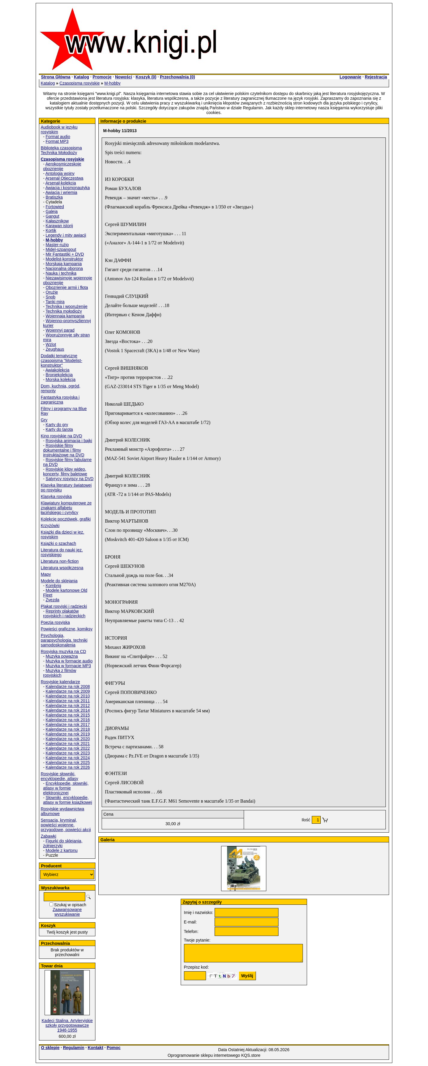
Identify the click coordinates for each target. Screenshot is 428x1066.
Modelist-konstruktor (64, 259)
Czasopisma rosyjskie (79, 83)
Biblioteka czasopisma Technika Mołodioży (61, 150)
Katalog (81, 77)
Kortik (51, 230)
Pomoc (114, 1047)
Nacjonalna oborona (64, 268)
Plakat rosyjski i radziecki (64, 606)
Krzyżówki (50, 525)
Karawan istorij (59, 225)
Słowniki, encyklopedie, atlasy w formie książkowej (67, 800)
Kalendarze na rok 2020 (68, 738)
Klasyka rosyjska (56, 496)
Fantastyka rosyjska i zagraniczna (60, 399)
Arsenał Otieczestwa (64, 178)
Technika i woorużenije (66, 306)
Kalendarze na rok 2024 (68, 757)
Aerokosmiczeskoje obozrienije (62, 166)
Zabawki (48, 836)
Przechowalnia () (177, 77)
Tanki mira (54, 301)
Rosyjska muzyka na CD (63, 651)
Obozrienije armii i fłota (67, 287)
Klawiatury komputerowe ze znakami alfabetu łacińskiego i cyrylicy (66, 508)
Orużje (52, 292)
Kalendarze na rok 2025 (68, 762)
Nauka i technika (61, 273)
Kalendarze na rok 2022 (68, 748)
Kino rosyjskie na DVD (61, 436)
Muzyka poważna (62, 656)
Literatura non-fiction (60, 561)
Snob (51, 297)
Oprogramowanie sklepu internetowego (204, 1055)
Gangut (52, 216)
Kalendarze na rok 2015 (68, 715)
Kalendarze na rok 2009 (68, 691)
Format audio (58, 136)
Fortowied (55, 206)
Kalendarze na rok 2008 (68, 686)
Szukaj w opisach (70, 904)
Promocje (101, 77)
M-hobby (112, 83)
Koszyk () (146, 77)
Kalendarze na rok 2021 (68, 743)
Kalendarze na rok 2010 (68, 696)
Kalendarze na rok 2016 (68, 719)
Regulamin (73, 1047)
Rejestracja (376, 77)
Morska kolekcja (60, 379)
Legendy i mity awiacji (66, 235)
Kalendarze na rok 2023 (68, 753)
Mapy (46, 574)
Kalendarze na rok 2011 (68, 700)
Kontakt (95, 1047)
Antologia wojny (60, 173)
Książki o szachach (58, 543)
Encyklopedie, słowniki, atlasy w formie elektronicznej (66, 788)
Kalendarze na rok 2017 (68, 724)
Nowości (123, 77)
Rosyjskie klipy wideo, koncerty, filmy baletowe (65, 471)
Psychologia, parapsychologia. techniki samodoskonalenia (64, 640)
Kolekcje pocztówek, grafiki (66, 519)
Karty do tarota (59, 429)
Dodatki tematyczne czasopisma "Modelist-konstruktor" (61, 360)
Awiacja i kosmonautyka (67, 187)
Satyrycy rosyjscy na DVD (70, 478)
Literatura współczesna (62, 567)
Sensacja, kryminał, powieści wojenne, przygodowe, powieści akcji (66, 825)
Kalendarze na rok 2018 (68, 729)
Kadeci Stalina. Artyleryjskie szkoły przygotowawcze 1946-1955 (67, 1025)
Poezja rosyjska (55, 622)
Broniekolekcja (59, 374)
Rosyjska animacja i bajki (69, 440)
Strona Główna (55, 77)
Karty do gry (57, 424)
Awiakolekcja (57, 370)
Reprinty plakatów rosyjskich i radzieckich (64, 613)
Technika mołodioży (63, 311)
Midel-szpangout (61, 249)
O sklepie (50, 1047)
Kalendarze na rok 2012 (68, 705)
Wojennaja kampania (65, 316)
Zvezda (52, 599)
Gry (44, 419)
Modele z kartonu (62, 850)
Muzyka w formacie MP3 (68, 665)
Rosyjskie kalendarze (60, 681)
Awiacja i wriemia (61, 192)
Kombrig (53, 585)
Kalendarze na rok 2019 (68, 734)
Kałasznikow (57, 221)
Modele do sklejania (59, 580)
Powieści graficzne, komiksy (66, 629)
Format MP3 (57, 141)
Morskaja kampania (64, 263)
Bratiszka (54, 197)
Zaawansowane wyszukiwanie (67, 912)
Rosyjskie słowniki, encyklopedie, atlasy (59, 776)
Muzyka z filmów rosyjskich (59, 673)
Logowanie (350, 77)
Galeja (52, 211)
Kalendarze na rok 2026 (68, 767)
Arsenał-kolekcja (60, 183)
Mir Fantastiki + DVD (65, 254)
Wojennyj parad (60, 330)
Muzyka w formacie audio (69, 661)
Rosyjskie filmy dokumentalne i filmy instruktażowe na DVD (63, 450)
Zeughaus (55, 349)
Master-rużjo (57, 244)
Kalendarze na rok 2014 (68, 710)
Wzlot (51, 344)
